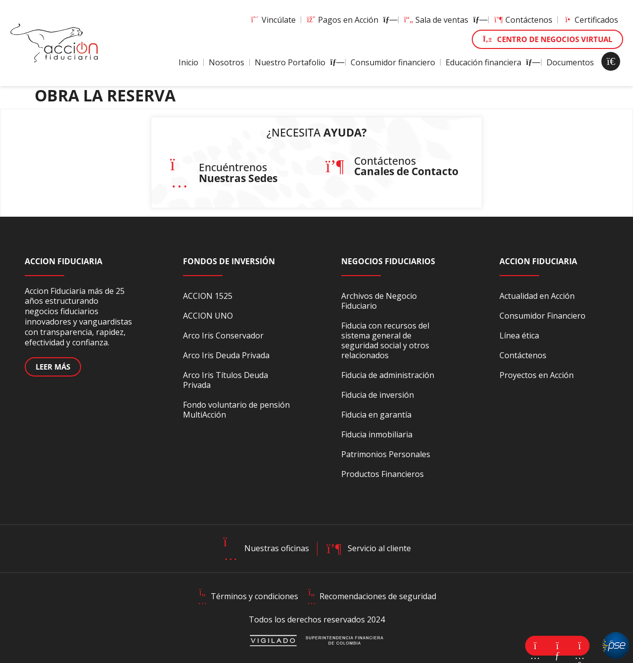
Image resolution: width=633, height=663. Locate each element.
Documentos (570, 62)
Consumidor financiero (393, 62)
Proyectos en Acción (536, 375)
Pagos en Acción (349, 20)
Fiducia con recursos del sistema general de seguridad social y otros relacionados (385, 340)
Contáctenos (523, 19)
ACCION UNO (208, 315)
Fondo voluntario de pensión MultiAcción (236, 409)
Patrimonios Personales (385, 454)
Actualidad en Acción (537, 295)
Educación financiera (491, 62)
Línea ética (519, 335)
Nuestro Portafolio (297, 62)
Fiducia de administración (387, 375)
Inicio (188, 62)
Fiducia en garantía (376, 414)
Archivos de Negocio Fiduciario (379, 300)
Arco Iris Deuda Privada (226, 355)
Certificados (590, 19)
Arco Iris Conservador (223, 335)
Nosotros (226, 62)
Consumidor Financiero (542, 315)
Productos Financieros (382, 474)
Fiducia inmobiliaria (376, 434)
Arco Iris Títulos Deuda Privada (225, 380)
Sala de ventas (443, 20)
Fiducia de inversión (377, 394)
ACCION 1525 (207, 295)
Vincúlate (273, 19)
